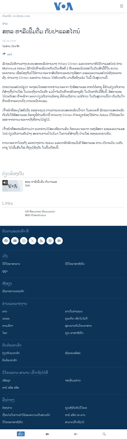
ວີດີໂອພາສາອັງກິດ (75, 264)
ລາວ (4, 311)
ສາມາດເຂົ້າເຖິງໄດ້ (74, 422)
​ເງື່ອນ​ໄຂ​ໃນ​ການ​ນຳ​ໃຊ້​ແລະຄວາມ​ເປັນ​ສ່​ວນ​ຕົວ (26, 415)
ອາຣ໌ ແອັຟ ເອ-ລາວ (75, 415)
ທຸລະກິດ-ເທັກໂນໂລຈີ (76, 319)
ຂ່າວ (5, 23)
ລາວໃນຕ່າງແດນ (74, 311)
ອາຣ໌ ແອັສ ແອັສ (10, 388)
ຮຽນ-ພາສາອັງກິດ (74, 333)
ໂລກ (4, 333)
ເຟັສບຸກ (6, 380)
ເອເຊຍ (6, 319)
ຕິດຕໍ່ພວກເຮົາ (9, 360)
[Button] (7, 55)
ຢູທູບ (5, 271)
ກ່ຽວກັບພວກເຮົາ (11, 353)
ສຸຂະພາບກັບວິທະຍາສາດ (78, 326)
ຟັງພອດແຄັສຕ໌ (73, 353)
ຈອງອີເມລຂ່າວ (73, 380)
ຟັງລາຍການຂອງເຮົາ (13, 291)
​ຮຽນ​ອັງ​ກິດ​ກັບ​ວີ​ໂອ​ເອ (76, 408)
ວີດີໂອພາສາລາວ (11, 264)
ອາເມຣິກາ (7, 326)
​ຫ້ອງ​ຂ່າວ (7, 408)
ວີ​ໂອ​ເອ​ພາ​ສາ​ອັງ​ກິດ (12, 422)
